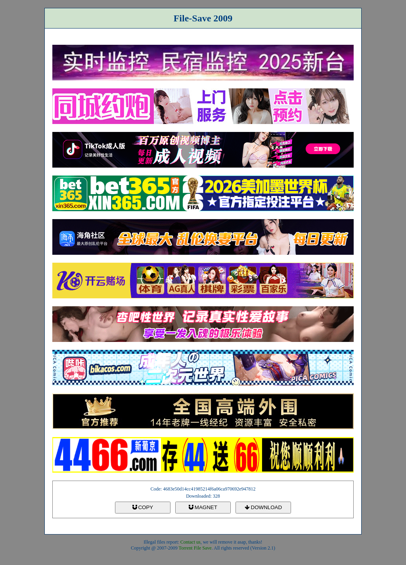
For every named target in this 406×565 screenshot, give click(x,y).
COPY (142, 507)
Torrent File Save (195, 548)
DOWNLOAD (263, 507)
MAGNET (203, 507)
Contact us (190, 542)
